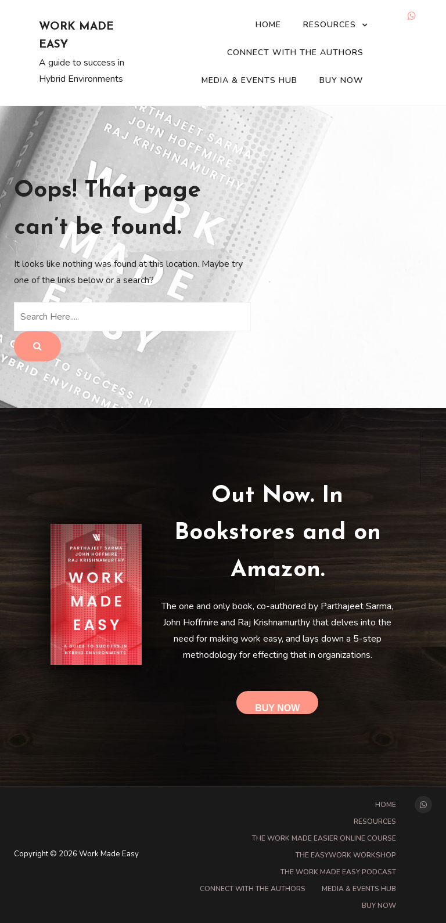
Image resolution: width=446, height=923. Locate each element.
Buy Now (341, 80)
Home (268, 24)
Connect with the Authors (295, 52)
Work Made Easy (76, 35)
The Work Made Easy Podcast (338, 872)
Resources (329, 24)
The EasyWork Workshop (346, 855)
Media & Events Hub (249, 80)
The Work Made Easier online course (324, 838)
